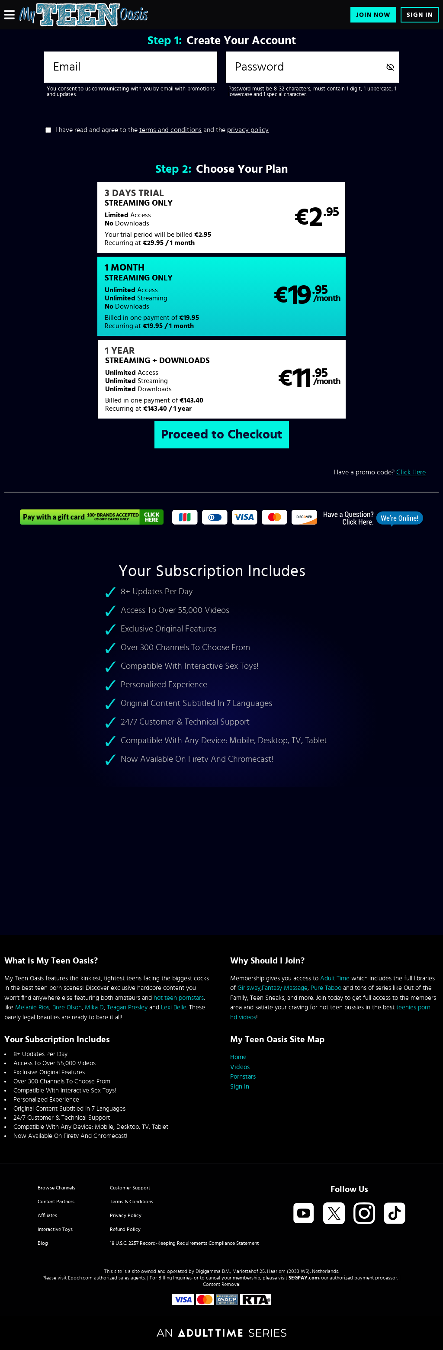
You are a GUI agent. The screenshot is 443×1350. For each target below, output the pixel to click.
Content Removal (222, 1284)
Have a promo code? (380, 398)
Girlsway (249, 988)
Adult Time (335, 978)
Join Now (373, 15)
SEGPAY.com (304, 1277)
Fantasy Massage (285, 988)
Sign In (420, 15)
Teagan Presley (127, 1007)
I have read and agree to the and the (162, 129)
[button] (112, 222)
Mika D (94, 1007)
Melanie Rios (32, 1007)
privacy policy (248, 129)
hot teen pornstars (179, 998)
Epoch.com (80, 1277)
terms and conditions (170, 129)
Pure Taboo (326, 988)
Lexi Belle (173, 1007)
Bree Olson (67, 1007)
